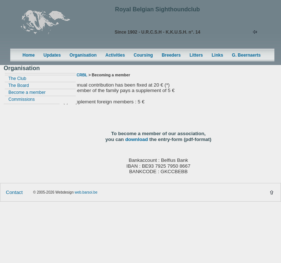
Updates (52, 55)
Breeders (171, 55)
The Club (17, 78)
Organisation (83, 55)
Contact (14, 192)
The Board (18, 85)
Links (217, 55)
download (136, 139)
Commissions (21, 99)
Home (29, 55)
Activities (115, 55)
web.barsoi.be (86, 192)
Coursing (143, 55)
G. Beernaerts (246, 55)
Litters (196, 55)
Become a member (26, 92)
